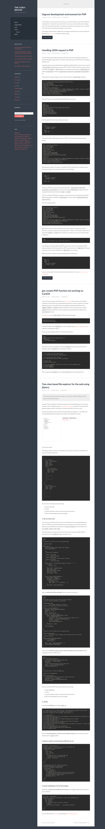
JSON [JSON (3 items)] (17, 142)
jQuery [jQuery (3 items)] (26, 140)
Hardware (17, 80)
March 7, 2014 (46, 393)
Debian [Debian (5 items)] (30, 138)
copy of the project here (73, 816)
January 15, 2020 (46, 20)
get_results (69, 304)
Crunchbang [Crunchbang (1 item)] (23, 138)
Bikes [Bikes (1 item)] (27, 136)
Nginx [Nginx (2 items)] (22, 144)
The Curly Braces (20, 8)
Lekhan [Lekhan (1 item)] (21, 142)
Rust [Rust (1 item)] (20, 146)
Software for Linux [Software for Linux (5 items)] (28, 146)
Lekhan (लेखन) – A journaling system (23, 66)
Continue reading (47, 40)
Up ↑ (89, 825)
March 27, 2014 (46, 299)
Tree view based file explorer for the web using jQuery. (66, 388)
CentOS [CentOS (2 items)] (17, 138)
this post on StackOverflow (81, 329)
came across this (47, 318)
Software (17, 94)
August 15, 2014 (46, 56)
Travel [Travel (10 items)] (25, 147)
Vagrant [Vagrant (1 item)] (17, 149)
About (16, 34)
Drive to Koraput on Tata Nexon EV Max (23, 59)
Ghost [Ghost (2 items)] (17, 140)
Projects (16, 91)
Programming (18, 24)
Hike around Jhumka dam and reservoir (23, 56)
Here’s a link (52, 36)
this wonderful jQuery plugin (67, 409)
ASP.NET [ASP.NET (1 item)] (17, 133)
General (16, 77)
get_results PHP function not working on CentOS (65, 295)
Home (16, 22)
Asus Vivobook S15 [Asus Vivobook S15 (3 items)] (20, 136)
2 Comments (65, 20)
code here (56, 816)
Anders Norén (83, 825)
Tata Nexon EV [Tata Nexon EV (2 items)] (19, 147)
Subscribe (19, 116)
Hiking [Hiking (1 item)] (21, 140)
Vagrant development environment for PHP (64, 16)
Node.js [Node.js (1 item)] (27, 144)
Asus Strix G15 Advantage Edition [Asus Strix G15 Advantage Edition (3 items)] (23, 135)
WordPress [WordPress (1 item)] (23, 149)
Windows (17, 100)
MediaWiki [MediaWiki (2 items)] (28, 142)
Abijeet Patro (57, 20)
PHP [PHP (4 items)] (16, 146)
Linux (16, 27)
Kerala (18, 32)
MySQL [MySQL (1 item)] (17, 144)
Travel (16, 29)
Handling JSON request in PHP (60, 53)
